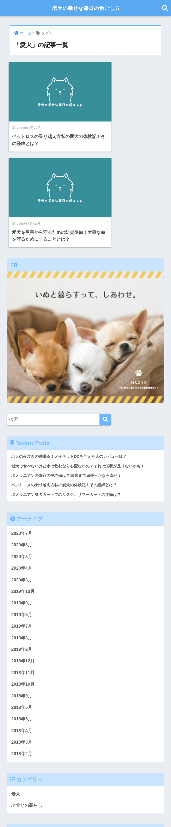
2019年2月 (21, 543)
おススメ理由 (21, 768)
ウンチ (154, 760)
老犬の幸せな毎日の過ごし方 (86, 8)
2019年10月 (23, 485)
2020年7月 (21, 426)
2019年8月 (21, 508)
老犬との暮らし (26, 700)
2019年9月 (21, 496)
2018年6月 (21, 602)
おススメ (145, 751)
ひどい (104, 760)
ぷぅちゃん (43, 751)
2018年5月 (21, 613)
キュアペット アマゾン (117, 738)
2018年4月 (21, 625)
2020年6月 (21, 438)
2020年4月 (21, 461)
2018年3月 (21, 637)
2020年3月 (21, 473)
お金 (74, 760)
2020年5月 (21, 450)
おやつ (25, 751)
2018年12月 (23, 555)
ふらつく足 (19, 738)
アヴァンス (84, 738)
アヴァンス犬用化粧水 (93, 750)
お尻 (65, 760)
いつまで (138, 760)
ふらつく (64, 738)
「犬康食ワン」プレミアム (34, 760)
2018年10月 (23, 578)
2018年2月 (21, 648)
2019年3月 (21, 531)
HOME (85, 805)
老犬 (15, 688)
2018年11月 (23, 567)
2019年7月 (21, 520)
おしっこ (120, 760)
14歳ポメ (88, 760)
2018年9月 (21, 590)
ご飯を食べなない (43, 739)
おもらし (44, 768)
